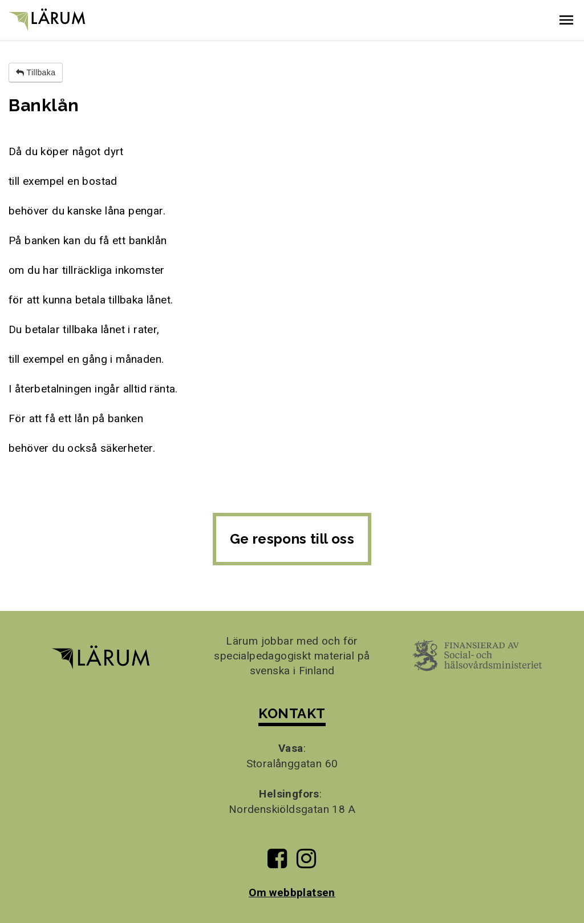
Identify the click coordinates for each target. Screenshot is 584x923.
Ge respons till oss (292, 539)
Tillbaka (35, 72)
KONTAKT (291, 713)
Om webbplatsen (292, 892)
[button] (566, 20)
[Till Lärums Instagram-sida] (306, 862)
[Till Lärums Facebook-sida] (277, 862)
